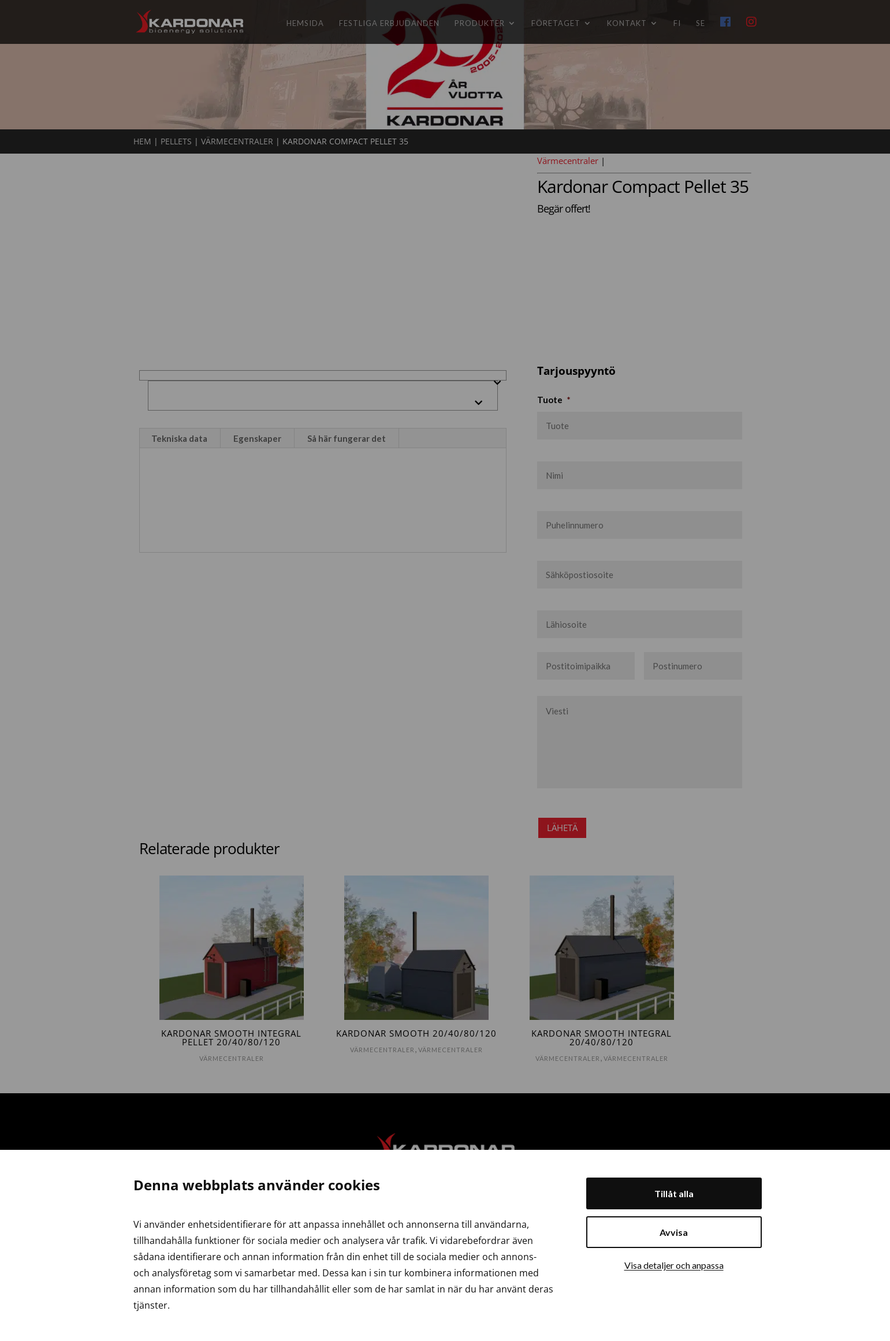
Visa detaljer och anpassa (674, 1265)
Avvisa (674, 1232)
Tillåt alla (674, 1193)
